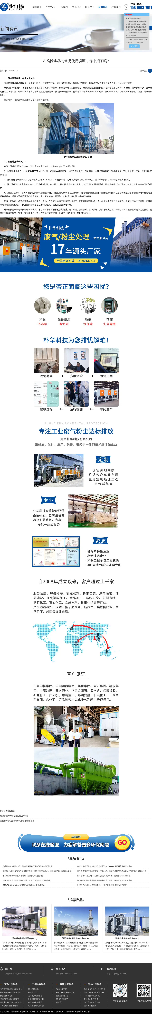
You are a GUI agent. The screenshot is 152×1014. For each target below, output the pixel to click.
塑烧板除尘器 (33, 989)
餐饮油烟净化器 (6, 996)
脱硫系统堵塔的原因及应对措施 (14, 816)
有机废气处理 (61, 209)
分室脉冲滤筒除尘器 (36, 999)
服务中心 (89, 7)
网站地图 (87, 1012)
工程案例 (63, 7)
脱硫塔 (58, 1002)
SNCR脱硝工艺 (62, 999)
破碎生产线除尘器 (35, 996)
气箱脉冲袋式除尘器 (36, 1006)
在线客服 (134, 46)
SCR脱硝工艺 (61, 989)
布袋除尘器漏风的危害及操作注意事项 (17, 821)
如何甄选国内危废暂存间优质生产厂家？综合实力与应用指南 (27, 880)
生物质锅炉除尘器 (35, 1002)
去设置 (134, 35)
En (126, 7)
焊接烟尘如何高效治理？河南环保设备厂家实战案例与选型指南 (27, 866)
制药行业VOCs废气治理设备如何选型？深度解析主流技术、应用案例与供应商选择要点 (37, 871)
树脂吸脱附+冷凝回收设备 (10, 992)
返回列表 (143, 71)
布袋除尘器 (13, 83)
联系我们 (116, 7)
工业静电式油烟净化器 (9, 1006)
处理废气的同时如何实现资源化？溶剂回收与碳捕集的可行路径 (102, 885)
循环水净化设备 (90, 1006)
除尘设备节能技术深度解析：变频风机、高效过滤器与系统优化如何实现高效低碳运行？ (111, 871)
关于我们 (76, 7)
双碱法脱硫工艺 (62, 996)
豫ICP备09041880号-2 (45, 1012)
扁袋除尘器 (32, 992)
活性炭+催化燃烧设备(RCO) (11, 1002)
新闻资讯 (102, 7)
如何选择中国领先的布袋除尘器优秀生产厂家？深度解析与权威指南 (103, 876)
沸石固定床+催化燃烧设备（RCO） (12, 989)
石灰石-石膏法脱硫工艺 (65, 992)
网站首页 (37, 7)
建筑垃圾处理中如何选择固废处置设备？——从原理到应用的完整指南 (104, 866)
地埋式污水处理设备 (92, 1002)
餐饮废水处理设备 (91, 999)
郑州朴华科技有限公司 (74, 1012)
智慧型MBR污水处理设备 (94, 992)
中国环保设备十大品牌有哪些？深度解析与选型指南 (23, 876)
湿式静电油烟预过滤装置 (10, 999)
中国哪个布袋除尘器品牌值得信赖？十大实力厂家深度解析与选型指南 (104, 880)
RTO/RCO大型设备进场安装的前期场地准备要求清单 (23, 885)
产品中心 (50, 7)
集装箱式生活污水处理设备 (94, 989)
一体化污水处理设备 (92, 996)
